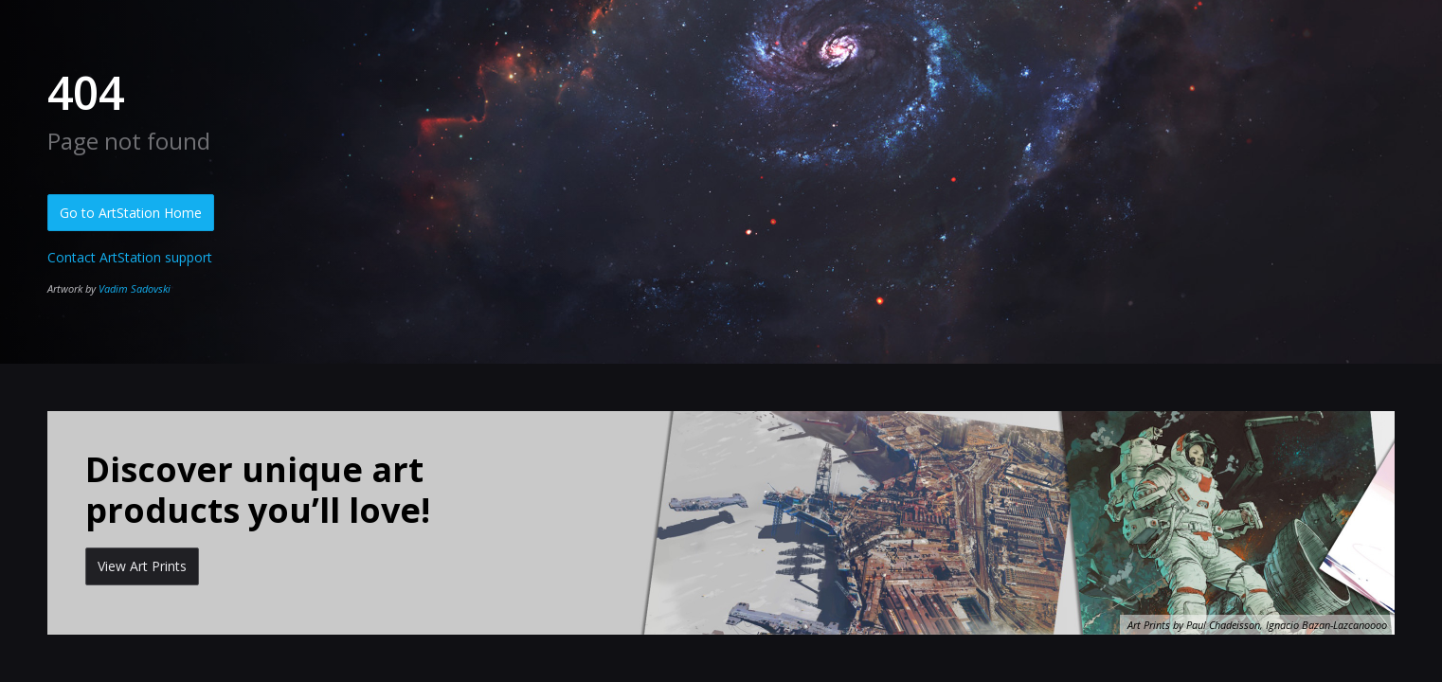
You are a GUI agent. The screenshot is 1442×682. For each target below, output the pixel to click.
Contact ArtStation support (129, 257)
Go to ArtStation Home (131, 213)
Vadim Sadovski (135, 288)
